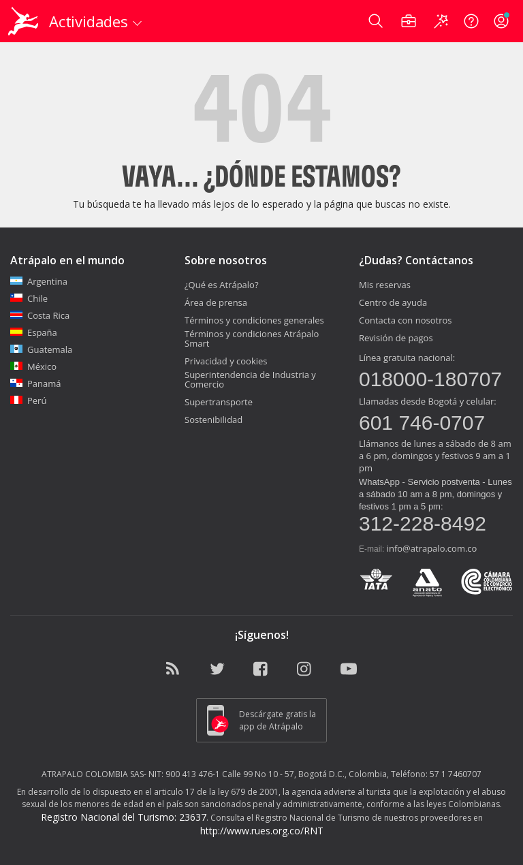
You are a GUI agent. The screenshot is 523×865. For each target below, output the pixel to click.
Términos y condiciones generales (254, 320)
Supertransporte (219, 402)
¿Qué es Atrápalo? (222, 284)
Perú (28, 400)
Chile (29, 298)
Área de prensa (216, 302)
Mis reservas (385, 284)
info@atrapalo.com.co (432, 548)
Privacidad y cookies (226, 361)
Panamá (35, 383)
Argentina (38, 281)
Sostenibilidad (213, 419)
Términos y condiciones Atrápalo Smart (252, 338)
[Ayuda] (471, 21)
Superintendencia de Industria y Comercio (250, 379)
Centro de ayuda (393, 302)
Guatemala (41, 349)
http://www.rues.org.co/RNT (261, 830)
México (33, 366)
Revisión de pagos (396, 338)
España (33, 332)
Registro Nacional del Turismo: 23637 (123, 817)
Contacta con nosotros (405, 320)
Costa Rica (39, 315)
